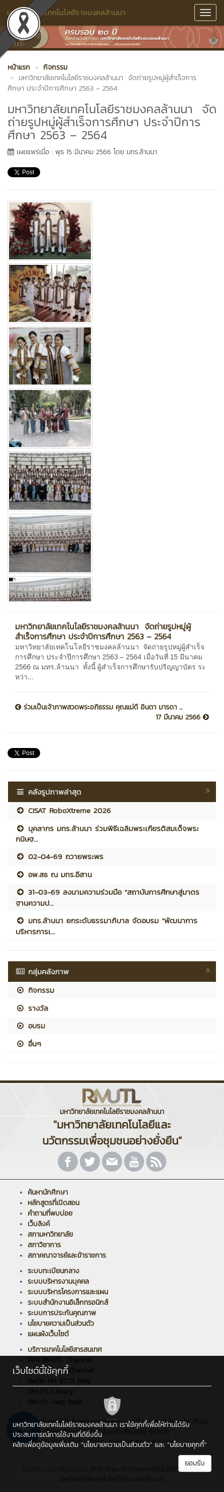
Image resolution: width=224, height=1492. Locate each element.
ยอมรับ (195, 1463)
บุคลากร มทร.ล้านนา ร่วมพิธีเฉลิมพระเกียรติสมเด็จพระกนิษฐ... (107, 834)
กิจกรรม (35, 990)
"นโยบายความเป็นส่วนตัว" (116, 1444)
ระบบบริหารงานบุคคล (58, 1281)
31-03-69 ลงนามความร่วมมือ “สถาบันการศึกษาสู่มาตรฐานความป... (107, 897)
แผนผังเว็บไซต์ (48, 1334)
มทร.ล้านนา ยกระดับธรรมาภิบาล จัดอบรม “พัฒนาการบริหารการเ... (106, 926)
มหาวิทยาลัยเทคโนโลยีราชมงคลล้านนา (66, 12)
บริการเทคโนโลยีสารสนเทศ (65, 1349)
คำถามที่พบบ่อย (50, 1213)
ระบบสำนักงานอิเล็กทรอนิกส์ (68, 1302)
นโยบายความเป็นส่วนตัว (61, 1323)
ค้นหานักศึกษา (48, 1192)
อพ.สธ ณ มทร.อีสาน (54, 874)
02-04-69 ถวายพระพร (59, 856)
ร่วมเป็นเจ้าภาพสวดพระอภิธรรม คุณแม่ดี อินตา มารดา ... (98, 707)
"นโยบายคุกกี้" (187, 1444)
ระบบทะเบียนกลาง (53, 1271)
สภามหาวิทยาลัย (50, 1234)
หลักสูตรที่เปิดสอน (53, 1203)
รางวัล (32, 1008)
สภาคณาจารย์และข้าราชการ (67, 1255)
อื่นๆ (28, 1043)
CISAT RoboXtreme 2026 (63, 810)
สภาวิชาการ (44, 1245)
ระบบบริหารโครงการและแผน (68, 1292)
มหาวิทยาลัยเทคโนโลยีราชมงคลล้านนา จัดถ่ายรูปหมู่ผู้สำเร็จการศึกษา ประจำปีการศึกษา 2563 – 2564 (103, 631)
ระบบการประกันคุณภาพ (62, 1313)
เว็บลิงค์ (39, 1224)
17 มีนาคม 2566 (182, 717)
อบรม (30, 1025)
